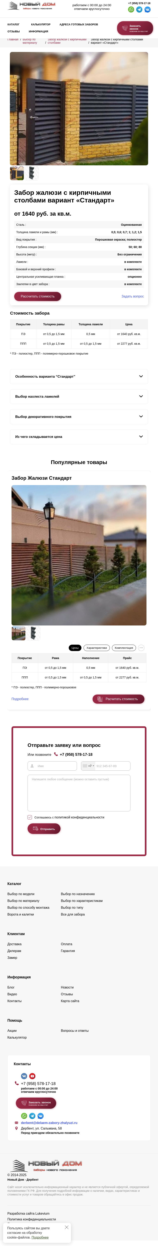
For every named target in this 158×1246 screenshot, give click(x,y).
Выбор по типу (72, 913)
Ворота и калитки (20, 920)
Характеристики (97, 647)
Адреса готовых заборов (78, 24)
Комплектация (124, 647)
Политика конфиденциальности (31, 1225)
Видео (12, 1000)
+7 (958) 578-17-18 (139, 3)
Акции (12, 1036)
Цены (75, 647)
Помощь (14, 1026)
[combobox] (88, 766)
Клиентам (16, 939)
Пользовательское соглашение (31, 1229)
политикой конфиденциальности (79, 823)
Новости (67, 993)
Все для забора (73, 920)
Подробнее (40, 1237)
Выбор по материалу (30, 41)
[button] (12, 462)
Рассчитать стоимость (38, 296)
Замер (12, 963)
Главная (12, 39)
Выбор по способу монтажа (28, 913)
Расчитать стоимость (122, 699)
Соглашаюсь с (69, 823)
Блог (11, 993)
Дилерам (14, 956)
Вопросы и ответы (75, 1036)
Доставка (14, 949)
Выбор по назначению (78, 899)
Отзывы (14, 31)
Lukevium (42, 1219)
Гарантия (68, 956)
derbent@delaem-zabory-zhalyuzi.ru (49, 1128)
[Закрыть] (66, 1227)
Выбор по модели (20, 899)
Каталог (14, 24)
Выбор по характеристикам (82, 906)
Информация (38, 31)
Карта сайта (70, 1006)
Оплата (66, 949)
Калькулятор (40, 24)
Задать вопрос (133, 296)
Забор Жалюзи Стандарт (42, 478)
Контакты (14, 1006)
